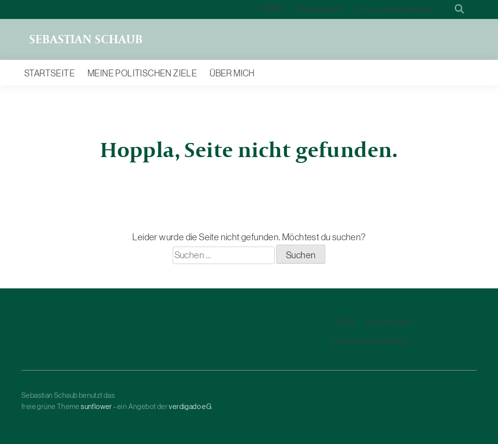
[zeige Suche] (459, 9)
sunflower (96, 406)
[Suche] (445, 9)
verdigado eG (190, 406)
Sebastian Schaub (86, 39)
